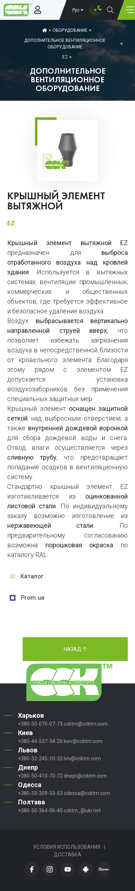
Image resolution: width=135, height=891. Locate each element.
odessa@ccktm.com (87, 793)
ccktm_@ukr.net (82, 810)
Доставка (67, 854)
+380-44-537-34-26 (40, 741)
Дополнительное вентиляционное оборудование (64, 43)
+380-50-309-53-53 (40, 793)
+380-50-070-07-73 (40, 724)
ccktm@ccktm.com (86, 724)
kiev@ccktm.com (83, 741)
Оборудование (70, 30)
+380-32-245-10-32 (40, 758)
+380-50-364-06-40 (40, 810)
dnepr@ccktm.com (85, 776)
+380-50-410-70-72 (40, 776)
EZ (65, 57)
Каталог (32, 576)
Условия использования (66, 847)
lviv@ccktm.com (82, 758)
